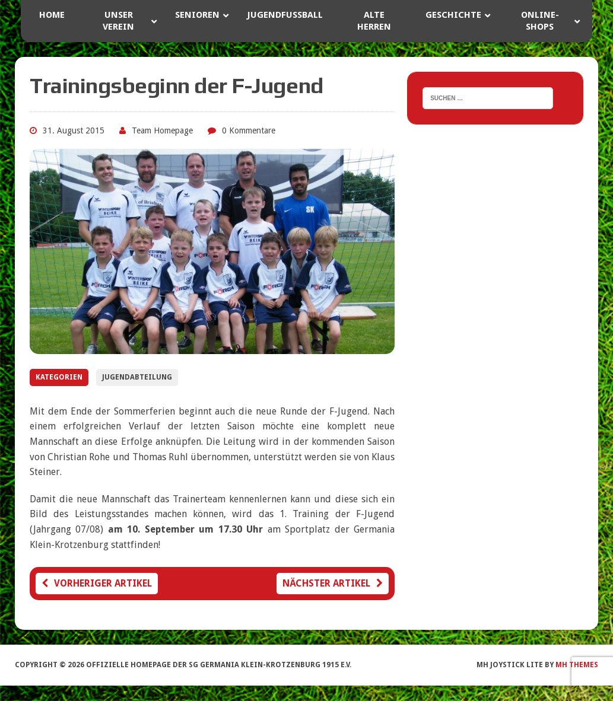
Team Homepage (162, 130)
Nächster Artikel (332, 583)
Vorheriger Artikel (97, 583)
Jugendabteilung (137, 377)
